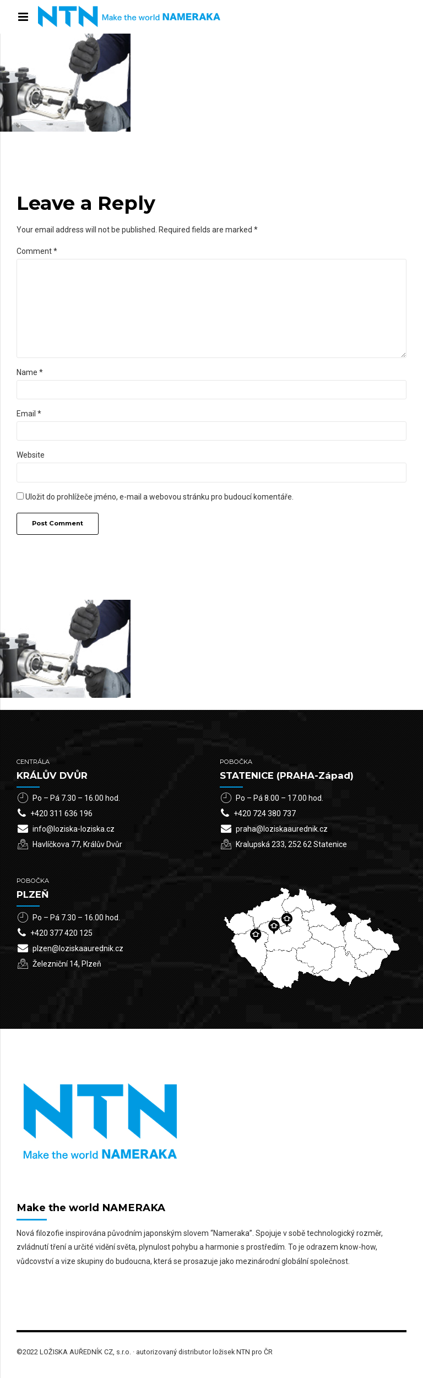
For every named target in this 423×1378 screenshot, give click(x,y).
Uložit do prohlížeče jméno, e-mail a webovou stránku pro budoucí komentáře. (159, 496)
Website (31, 455)
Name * (30, 372)
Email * (29, 413)
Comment (37, 251)
